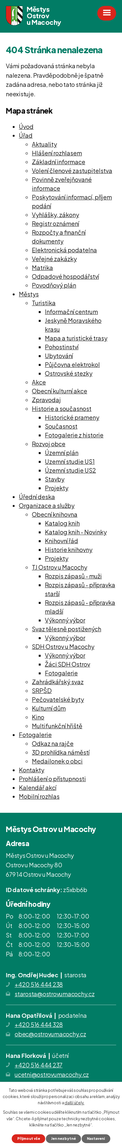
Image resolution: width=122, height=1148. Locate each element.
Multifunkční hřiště (57, 726)
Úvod (26, 126)
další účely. (74, 1102)
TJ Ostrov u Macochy (59, 567)
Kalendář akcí (37, 787)
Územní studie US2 (70, 470)
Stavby (54, 479)
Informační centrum (71, 311)
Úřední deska (37, 496)
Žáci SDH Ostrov (67, 664)
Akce (39, 382)
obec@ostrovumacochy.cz (50, 1034)
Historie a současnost (61, 408)
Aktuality (44, 144)
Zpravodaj (46, 399)
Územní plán (61, 452)
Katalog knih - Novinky (76, 532)
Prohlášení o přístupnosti (52, 778)
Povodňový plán (54, 285)
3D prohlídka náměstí (60, 752)
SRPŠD (42, 690)
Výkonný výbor (65, 620)
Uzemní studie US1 (70, 461)
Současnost (61, 426)
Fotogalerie (61, 673)
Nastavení (96, 1138)
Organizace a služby (47, 505)
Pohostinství (61, 347)
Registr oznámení (55, 223)
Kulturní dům (49, 708)
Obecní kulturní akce (59, 391)
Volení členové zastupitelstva (72, 170)
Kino (38, 717)
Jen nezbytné (63, 1138)
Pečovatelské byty (58, 699)
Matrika (42, 267)
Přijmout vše (28, 1138)
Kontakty (31, 770)
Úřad (26, 135)
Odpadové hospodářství (65, 276)
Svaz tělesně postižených (66, 629)
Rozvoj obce (48, 444)
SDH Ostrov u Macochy (63, 646)
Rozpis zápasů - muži (73, 576)
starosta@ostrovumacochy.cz (55, 994)
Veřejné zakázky (54, 258)
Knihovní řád (61, 540)
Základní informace (58, 161)
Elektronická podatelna (64, 250)
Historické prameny (72, 417)
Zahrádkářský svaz (58, 681)
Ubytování (59, 355)
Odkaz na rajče (53, 743)
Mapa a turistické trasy (76, 338)
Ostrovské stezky (68, 373)
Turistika (44, 303)
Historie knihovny (68, 549)
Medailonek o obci (57, 761)
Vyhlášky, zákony (55, 214)
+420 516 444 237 (38, 1065)
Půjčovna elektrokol (72, 364)
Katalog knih (62, 523)
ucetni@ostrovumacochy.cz (52, 1074)
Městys (29, 294)
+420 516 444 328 (39, 1024)
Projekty (56, 488)
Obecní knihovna (54, 514)
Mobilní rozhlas (39, 796)
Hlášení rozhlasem (57, 153)
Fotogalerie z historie (74, 435)
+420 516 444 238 (39, 984)
